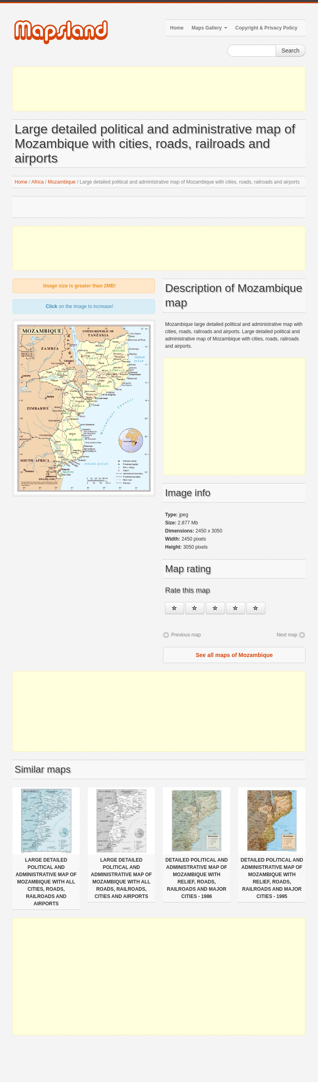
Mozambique (62, 182)
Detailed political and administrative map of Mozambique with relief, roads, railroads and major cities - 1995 (272, 878)
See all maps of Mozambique (234, 655)
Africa (37, 182)
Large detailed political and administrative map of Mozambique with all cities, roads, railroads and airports (46, 882)
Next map (287, 635)
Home (176, 28)
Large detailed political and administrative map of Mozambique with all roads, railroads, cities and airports (121, 878)
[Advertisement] (159, 89)
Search (290, 50)
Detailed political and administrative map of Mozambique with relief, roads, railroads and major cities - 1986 (196, 878)
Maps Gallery (209, 28)
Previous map (186, 635)
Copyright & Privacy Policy (266, 28)
